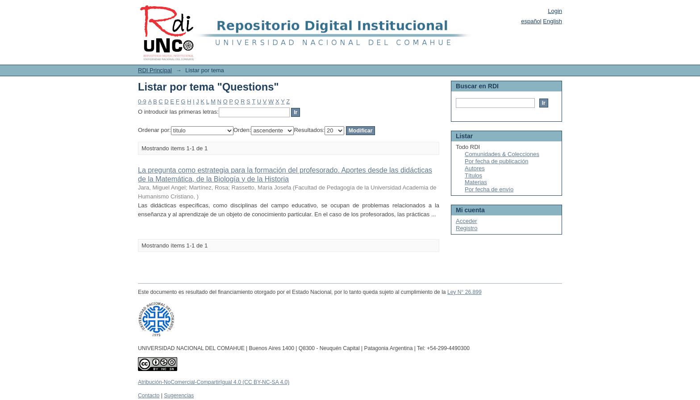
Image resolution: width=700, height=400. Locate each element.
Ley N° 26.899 (464, 292)
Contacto (148, 395)
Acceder (466, 221)
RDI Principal (155, 70)
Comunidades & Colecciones (502, 154)
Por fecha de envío (489, 189)
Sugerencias (179, 395)
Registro (466, 228)
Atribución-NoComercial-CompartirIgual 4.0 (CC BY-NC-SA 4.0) (213, 382)
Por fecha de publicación (496, 161)
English (552, 21)
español (531, 21)
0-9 (142, 101)
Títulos (473, 175)
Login (555, 11)
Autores (475, 168)
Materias (476, 182)
